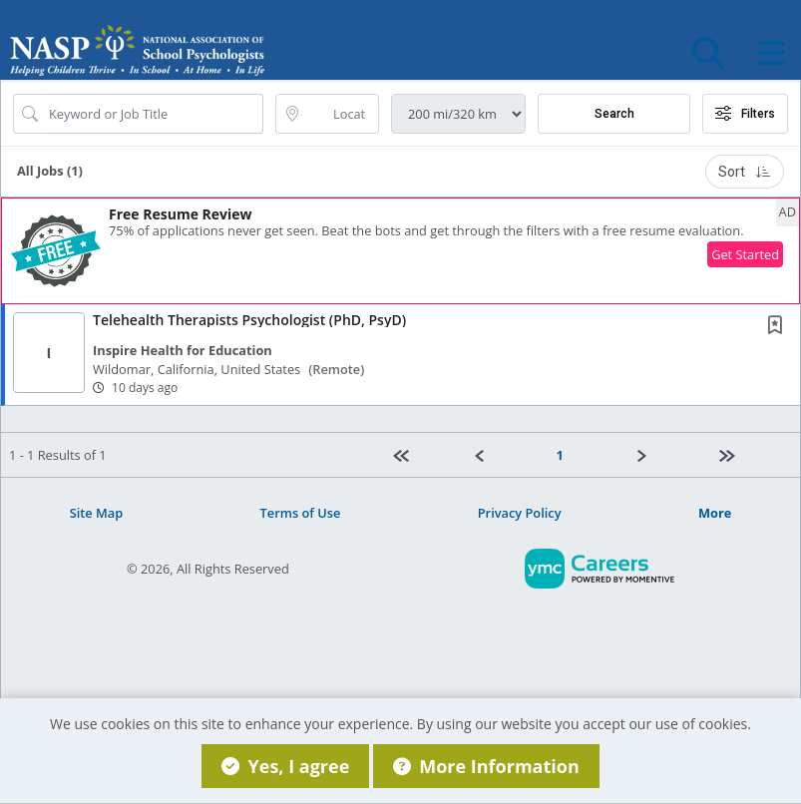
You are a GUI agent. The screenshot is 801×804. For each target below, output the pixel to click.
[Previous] (508, 455)
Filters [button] (745, 114)
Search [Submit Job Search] (614, 114)
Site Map (97, 513)
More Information (486, 766)
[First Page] (426, 455)
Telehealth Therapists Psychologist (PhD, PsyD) (249, 319)
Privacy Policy (520, 513)
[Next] (670, 455)
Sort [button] (744, 172)
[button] (770, 53)
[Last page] (751, 455)
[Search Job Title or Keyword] (152, 114)
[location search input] (341, 114)
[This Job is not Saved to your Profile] (779, 326)
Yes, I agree (285, 766)
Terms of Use (300, 513)
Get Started (745, 254)
